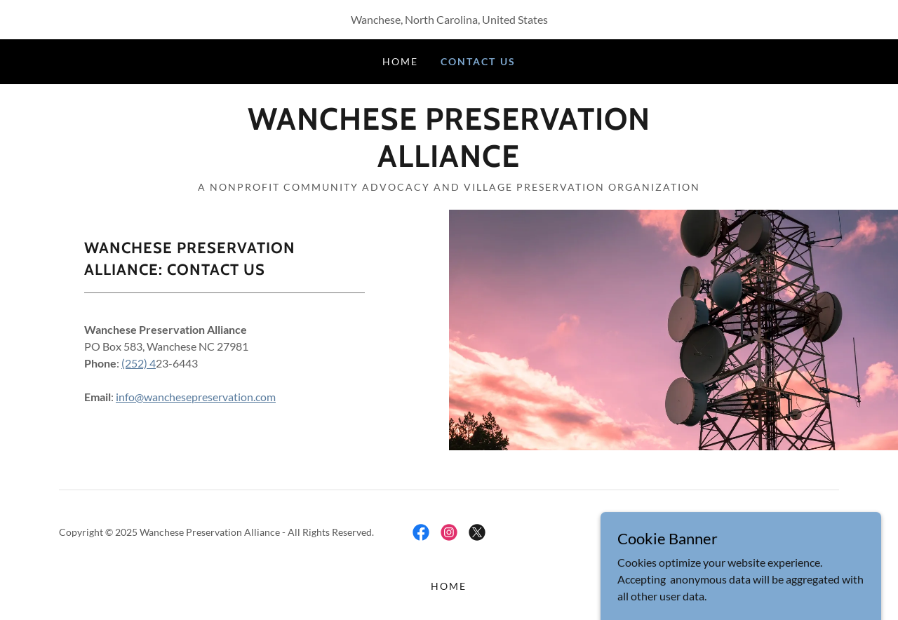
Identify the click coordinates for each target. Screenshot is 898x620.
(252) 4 (138, 363)
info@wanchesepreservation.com (196, 396)
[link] (448, 162)
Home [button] (449, 586)
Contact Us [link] (478, 61)
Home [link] (400, 61)
